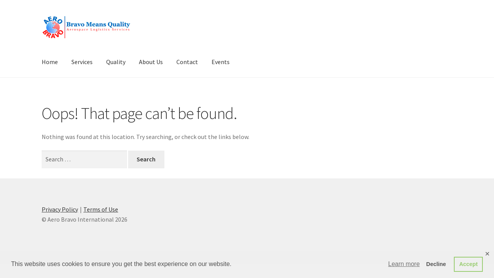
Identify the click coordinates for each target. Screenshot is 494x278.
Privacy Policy (60, 209)
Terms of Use (100, 209)
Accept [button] (468, 264)
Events (220, 62)
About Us (151, 62)
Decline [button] (436, 264)
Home (50, 62)
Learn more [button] (404, 264)
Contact (187, 62)
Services (82, 62)
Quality (115, 62)
